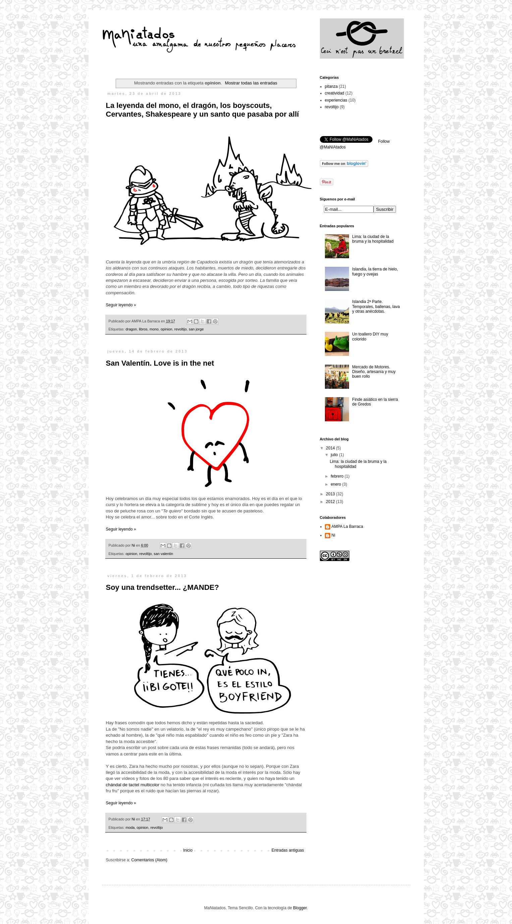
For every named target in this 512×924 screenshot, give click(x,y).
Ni (333, 535)
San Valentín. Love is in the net (160, 363)
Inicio (187, 850)
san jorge (196, 329)
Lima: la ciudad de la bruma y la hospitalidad (372, 239)
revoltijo (180, 329)
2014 (331, 448)
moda (130, 827)
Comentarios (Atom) (149, 860)
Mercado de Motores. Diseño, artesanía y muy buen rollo (373, 372)
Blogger (300, 908)
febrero (337, 476)
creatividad (334, 93)
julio (335, 454)
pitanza (331, 86)
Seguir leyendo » (121, 305)
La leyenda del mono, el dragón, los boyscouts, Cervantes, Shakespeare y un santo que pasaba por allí (202, 109)
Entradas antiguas (288, 850)
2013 (331, 494)
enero (336, 484)
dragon (131, 329)
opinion (166, 329)
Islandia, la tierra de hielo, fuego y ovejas (375, 271)
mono (154, 329)
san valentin (163, 554)
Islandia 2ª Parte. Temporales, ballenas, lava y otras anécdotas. (376, 306)
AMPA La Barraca (347, 526)
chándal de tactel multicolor (133, 784)
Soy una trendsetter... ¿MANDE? (162, 587)
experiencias (336, 100)
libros (143, 329)
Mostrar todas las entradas (251, 82)
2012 (331, 501)
